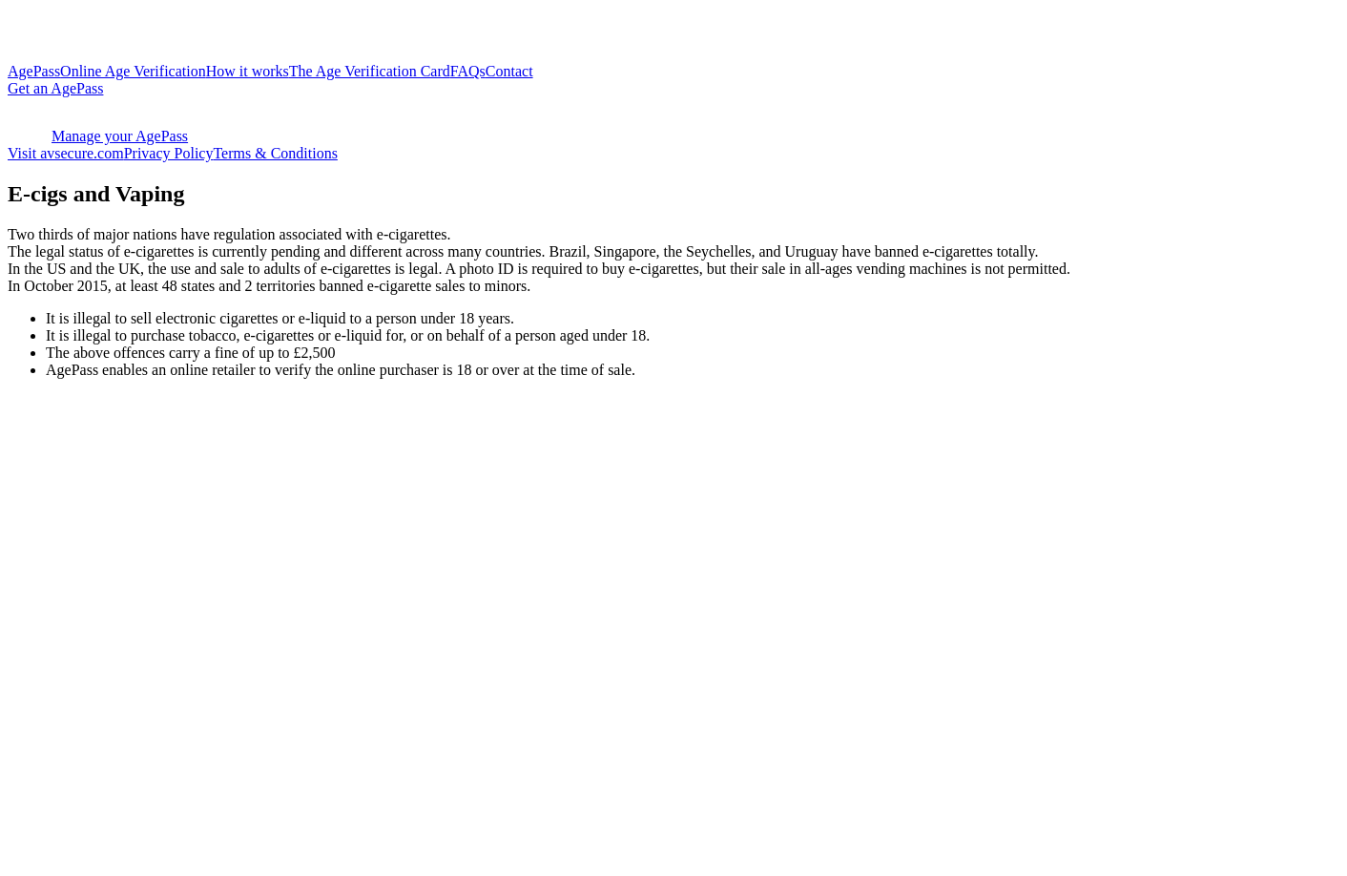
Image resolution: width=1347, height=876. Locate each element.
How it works (247, 71)
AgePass (34, 71)
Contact (509, 71)
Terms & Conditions (275, 153)
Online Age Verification (133, 71)
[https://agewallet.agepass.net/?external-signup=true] (673, 88)
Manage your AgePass (98, 136)
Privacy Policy (169, 153)
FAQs (468, 71)
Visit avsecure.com (66, 153)
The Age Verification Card (369, 71)
